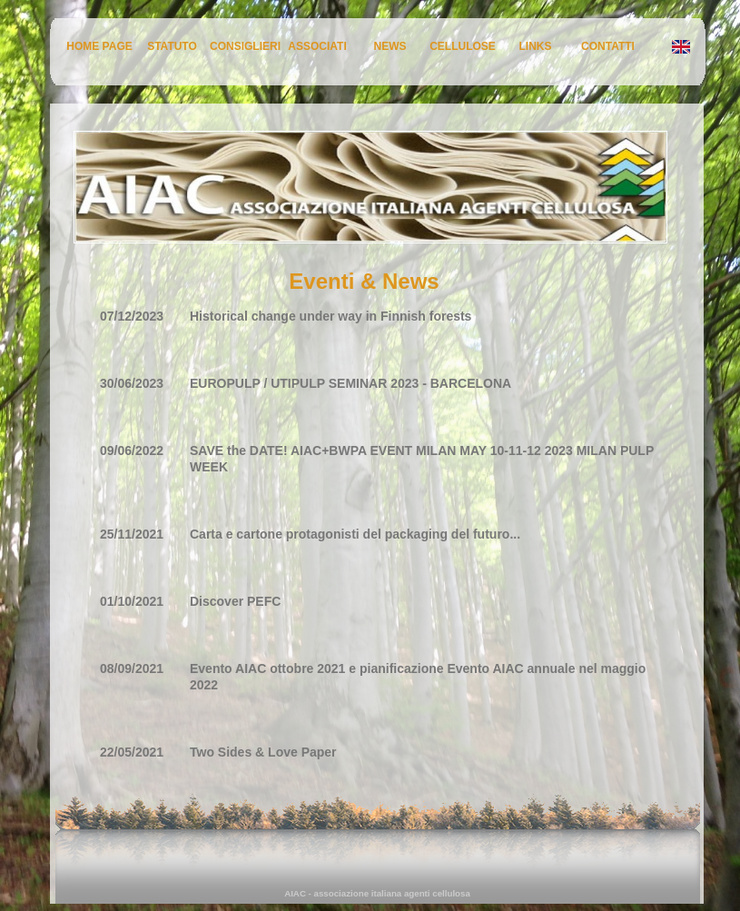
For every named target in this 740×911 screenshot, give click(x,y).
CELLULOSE (462, 46)
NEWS (390, 46)
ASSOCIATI (317, 46)
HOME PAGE (99, 46)
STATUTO (172, 46)
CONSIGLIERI (245, 46)
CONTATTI (608, 46)
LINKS (535, 46)
